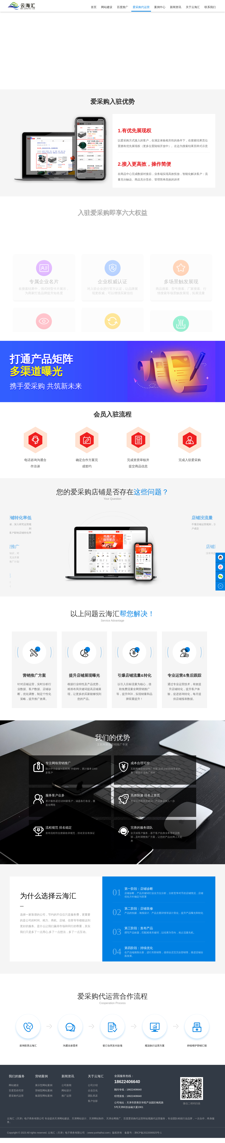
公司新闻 (66, 1090)
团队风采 (93, 1101)
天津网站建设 (61, 1123)
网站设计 (66, 1095)
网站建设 (14, 1090)
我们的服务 (17, 1081)
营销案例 (41, 1081)
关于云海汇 (96, 1081)
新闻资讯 (68, 1081)
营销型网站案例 (43, 1095)
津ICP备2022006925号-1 (148, 1137)
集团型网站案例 (43, 1101)
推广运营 (66, 1101)
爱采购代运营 (16, 1101)
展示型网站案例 (43, 1090)
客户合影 (93, 1106)
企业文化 (93, 1095)
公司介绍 (93, 1090)
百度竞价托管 (16, 1095)
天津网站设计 (79, 1123)
